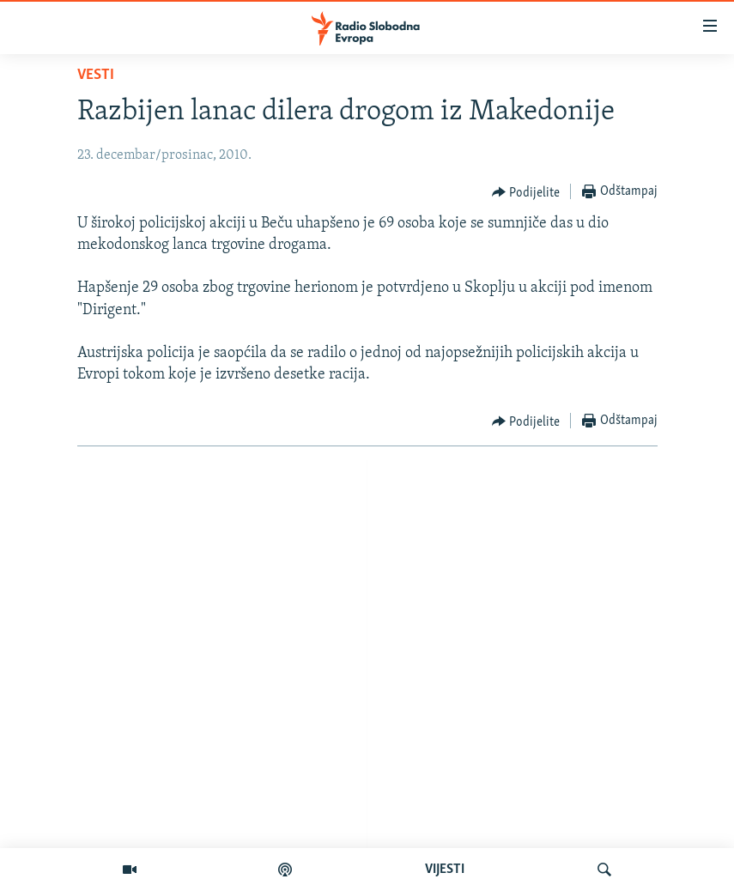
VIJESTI (444, 869)
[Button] (526, 192)
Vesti (95, 75)
